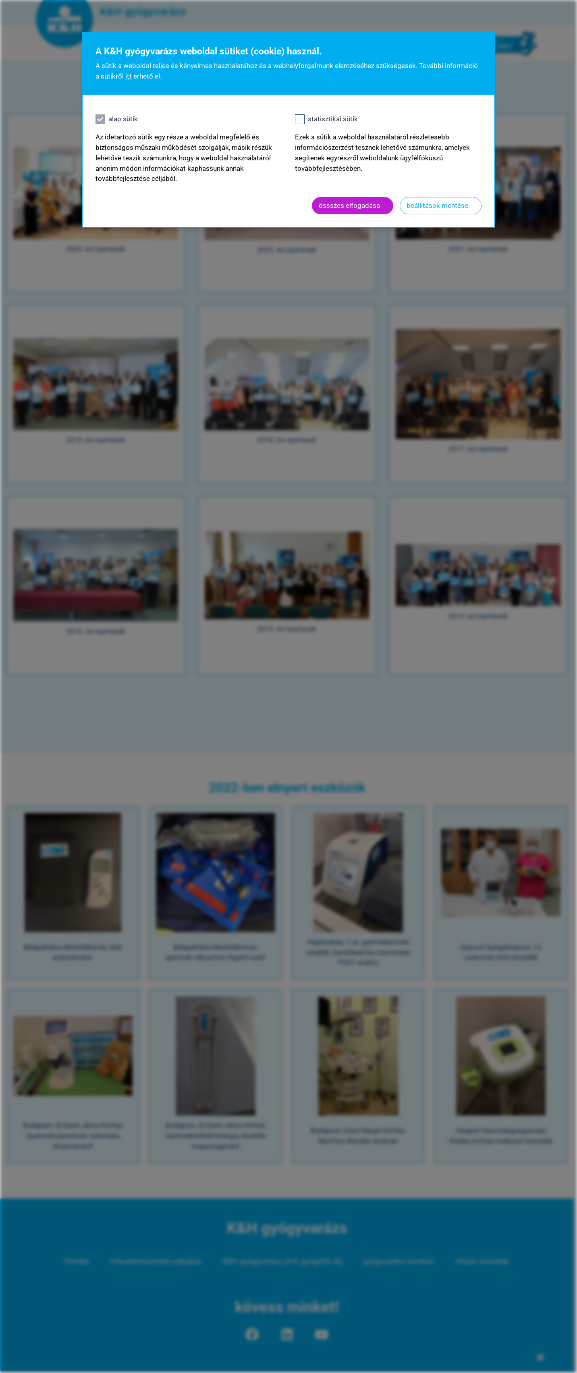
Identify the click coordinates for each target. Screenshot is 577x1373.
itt (128, 76)
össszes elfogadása (349, 205)
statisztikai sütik (333, 119)
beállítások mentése (437, 205)
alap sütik (123, 119)
